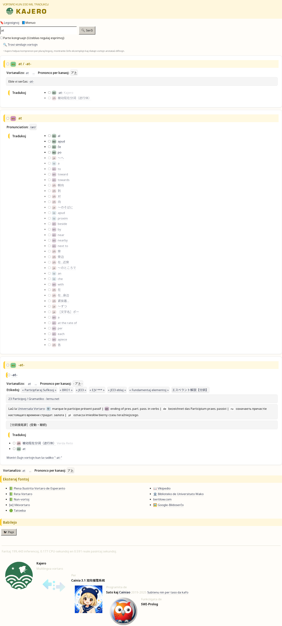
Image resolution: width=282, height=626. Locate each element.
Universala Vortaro (31, 409)
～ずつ (62, 306)
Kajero (68, 92)
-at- (31, 81)
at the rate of (67, 323)
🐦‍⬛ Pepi (8, 532)
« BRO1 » (66, 390)
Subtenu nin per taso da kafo (167, 592)
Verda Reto (65, 443)
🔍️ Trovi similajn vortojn (20, 44)
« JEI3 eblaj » (117, 390)
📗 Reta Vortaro (20, 494)
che (60, 279)
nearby (63, 240)
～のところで (67, 268)
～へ (61, 158)
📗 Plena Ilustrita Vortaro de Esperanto (37, 488)
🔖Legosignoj (9, 23)
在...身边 (63, 295)
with (61, 284)
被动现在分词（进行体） (74, 98)
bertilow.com (162, 499)
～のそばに (65, 207)
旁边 (61, 257)
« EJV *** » (97, 390)
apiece (62, 339)
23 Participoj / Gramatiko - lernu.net (33, 399)
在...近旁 (63, 262)
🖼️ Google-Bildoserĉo (168, 505)
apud (61, 141)
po (59, 152)
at (27, 73)
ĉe (59, 147)
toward (63, 174)
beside (62, 224)
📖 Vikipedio (161, 488)
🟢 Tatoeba (17, 510)
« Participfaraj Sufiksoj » (39, 390)
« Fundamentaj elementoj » (149, 390)
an (59, 273)
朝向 (61, 185)
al (59, 136)
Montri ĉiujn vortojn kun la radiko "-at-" (34, 457)
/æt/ (33, 127)
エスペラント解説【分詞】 (190, 390)
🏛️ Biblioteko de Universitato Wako (178, 494)
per (60, 328)
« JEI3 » (81, 390)
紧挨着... (63, 301)
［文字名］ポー (68, 312)
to (59, 169)
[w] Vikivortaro (19, 505)
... (34, 73)
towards (63, 180)
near (61, 235)
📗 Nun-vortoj (19, 499)
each (61, 334)
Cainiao (124, 592)
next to (63, 246)
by (59, 229)
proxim (63, 218)
